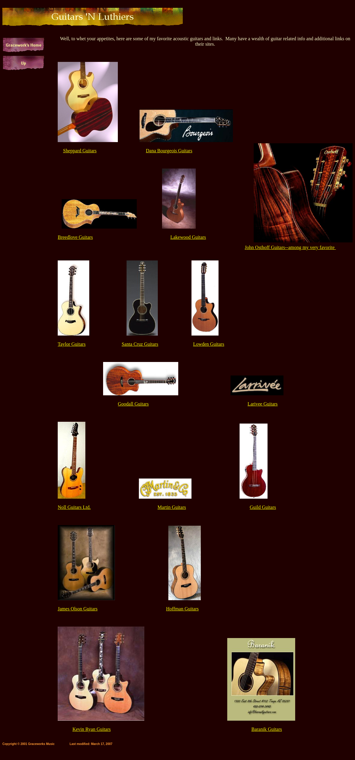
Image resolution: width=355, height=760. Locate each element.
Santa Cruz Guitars (140, 344)
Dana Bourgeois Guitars (169, 150)
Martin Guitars (172, 507)
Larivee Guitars (263, 403)
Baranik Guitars (266, 729)
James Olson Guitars (77, 608)
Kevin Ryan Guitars (91, 729)
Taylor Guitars (72, 344)
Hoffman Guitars (182, 608)
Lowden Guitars (208, 344)
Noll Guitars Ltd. (74, 507)
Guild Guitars (263, 507)
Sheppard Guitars (80, 150)
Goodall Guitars (133, 403)
